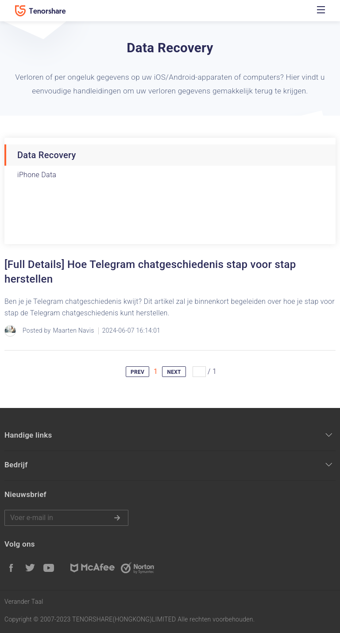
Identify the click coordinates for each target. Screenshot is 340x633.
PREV (137, 372)
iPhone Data (36, 175)
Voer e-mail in (66, 518)
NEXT (174, 372)
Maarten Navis (73, 330)
